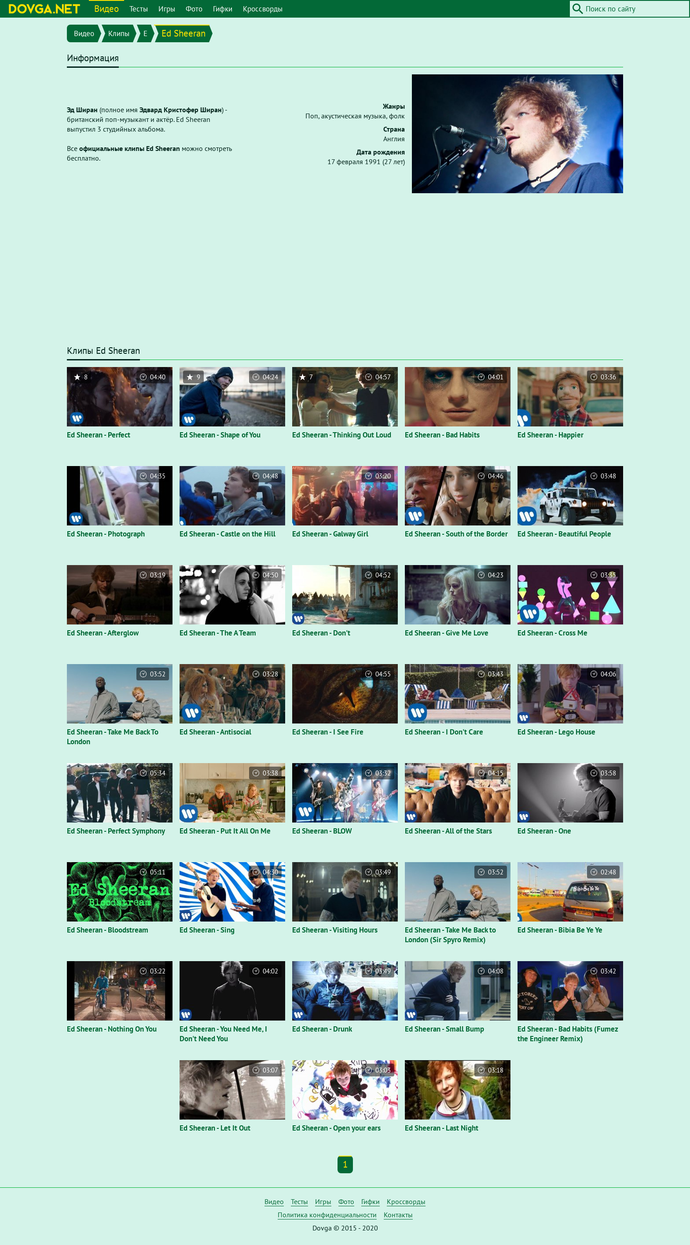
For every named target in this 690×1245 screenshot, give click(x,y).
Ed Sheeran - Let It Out (215, 1128)
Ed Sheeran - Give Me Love (446, 633)
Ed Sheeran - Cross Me (552, 633)
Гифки (222, 9)
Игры (166, 9)
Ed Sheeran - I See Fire (327, 732)
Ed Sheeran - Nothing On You (112, 1029)
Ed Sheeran (183, 33)
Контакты (398, 1214)
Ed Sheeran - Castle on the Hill (227, 534)
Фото (194, 9)
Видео (106, 9)
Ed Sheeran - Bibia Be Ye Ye (560, 930)
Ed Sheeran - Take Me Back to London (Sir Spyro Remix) (450, 934)
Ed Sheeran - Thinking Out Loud (341, 435)
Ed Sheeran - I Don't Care (444, 732)
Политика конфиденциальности (327, 1214)
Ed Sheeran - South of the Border (456, 534)
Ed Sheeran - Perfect (98, 435)
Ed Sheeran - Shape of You (220, 435)
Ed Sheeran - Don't (321, 633)
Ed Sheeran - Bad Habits (442, 435)
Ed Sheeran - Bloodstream (107, 930)
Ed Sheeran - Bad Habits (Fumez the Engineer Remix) (568, 1033)
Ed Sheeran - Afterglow (103, 633)
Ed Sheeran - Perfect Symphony (116, 831)
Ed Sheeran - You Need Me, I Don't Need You (223, 1033)
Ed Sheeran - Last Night (441, 1128)
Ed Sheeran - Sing (207, 930)
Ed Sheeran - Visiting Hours (335, 930)
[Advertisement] (345, 273)
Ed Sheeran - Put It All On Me (225, 831)
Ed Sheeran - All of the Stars (448, 831)
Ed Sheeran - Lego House (556, 732)
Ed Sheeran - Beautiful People (564, 534)
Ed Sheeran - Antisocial (215, 732)
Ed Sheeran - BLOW (322, 831)
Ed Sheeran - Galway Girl (330, 534)
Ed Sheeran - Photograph (106, 534)
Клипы (118, 33)
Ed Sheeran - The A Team (218, 633)
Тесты (138, 9)
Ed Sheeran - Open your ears (336, 1128)
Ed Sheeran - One (544, 831)
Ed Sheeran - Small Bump (444, 1029)
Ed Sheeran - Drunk (322, 1029)
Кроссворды (263, 9)
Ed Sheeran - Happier (551, 435)
